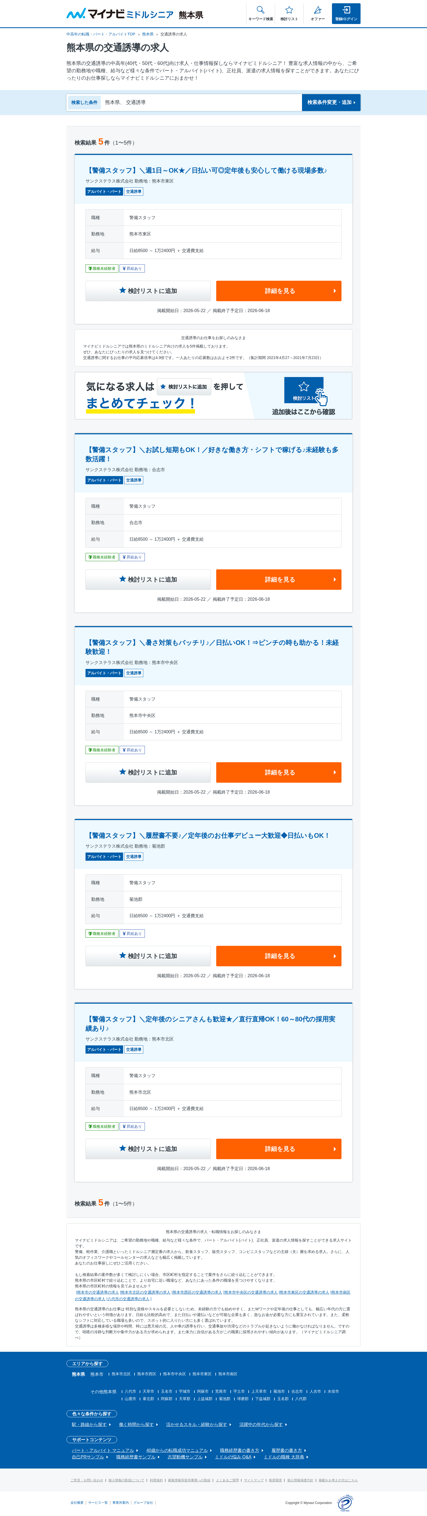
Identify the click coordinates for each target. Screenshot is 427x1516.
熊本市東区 (202, 1374)
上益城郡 (204, 1399)
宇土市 (239, 1391)
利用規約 (156, 1480)
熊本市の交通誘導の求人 (98, 1292)
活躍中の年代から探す (261, 1424)
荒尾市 (221, 1391)
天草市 (148, 1391)
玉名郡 (283, 1399)
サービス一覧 (98, 1503)
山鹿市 (130, 1399)
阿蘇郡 (166, 1399)
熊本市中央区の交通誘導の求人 (251, 1292)
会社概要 (77, 1503)
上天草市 (259, 1391)
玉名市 (166, 1391)
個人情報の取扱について (126, 1480)
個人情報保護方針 (300, 1480)
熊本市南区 (227, 1374)
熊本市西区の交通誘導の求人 (197, 1292)
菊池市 (279, 1391)
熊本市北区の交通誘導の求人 (145, 1292)
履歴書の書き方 (287, 1450)
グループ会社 (143, 1503)
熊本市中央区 (174, 1374)
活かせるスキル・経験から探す (196, 1424)
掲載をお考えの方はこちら (338, 1480)
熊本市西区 (146, 1374)
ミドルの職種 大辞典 (284, 1457)
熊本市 (96, 1374)
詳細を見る (280, 291)
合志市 (297, 1391)
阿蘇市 (203, 1391)
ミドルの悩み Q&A (233, 1457)
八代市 (130, 1391)
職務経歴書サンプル (135, 1457)
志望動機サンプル (185, 1457)
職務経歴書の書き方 (239, 1450)
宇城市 (184, 1391)
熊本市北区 (121, 1374)
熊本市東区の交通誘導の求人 (304, 1292)
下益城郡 (262, 1399)
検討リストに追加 (152, 291)
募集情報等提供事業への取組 (189, 1480)
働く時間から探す (136, 1424)
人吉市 (315, 1391)
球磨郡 (243, 1399)
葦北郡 (148, 1399)
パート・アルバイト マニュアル (103, 1450)
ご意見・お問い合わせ (87, 1480)
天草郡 (184, 1399)
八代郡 (301, 1399)
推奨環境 (275, 1480)
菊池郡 (224, 1399)
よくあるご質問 (227, 1480)
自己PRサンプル (88, 1457)
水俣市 (333, 1391)
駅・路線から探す (89, 1424)
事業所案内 (120, 1503)
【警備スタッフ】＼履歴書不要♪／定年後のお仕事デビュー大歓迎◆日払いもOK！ (208, 835)
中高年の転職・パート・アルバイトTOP (100, 34)
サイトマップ (254, 1480)
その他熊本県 (103, 1391)
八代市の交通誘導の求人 (129, 1299)
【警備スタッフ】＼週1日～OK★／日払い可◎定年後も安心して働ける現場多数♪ (206, 170)
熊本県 (148, 34)
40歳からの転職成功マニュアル (177, 1450)
